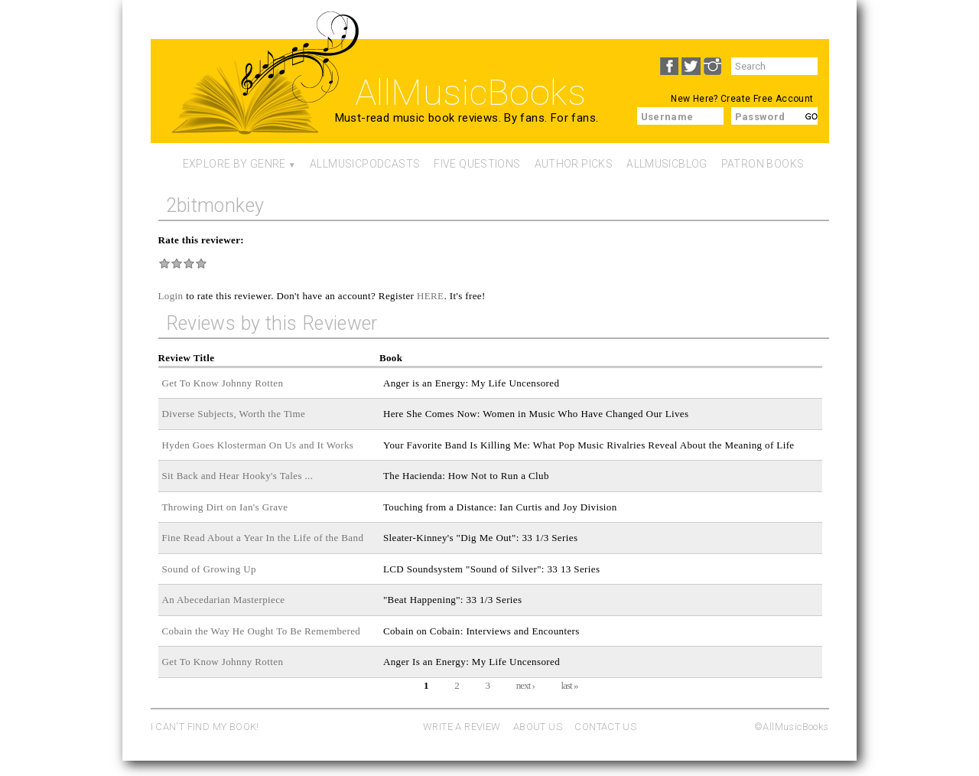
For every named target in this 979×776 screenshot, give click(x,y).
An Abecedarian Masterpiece (223, 599)
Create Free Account (766, 98)
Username (667, 116)
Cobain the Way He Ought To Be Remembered (261, 631)
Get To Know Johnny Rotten (223, 383)
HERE (430, 296)
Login (171, 296)
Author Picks (574, 164)
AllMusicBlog (666, 164)
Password (760, 116)
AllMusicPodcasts (365, 164)
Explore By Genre (234, 164)
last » (569, 685)
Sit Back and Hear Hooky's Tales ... (238, 475)
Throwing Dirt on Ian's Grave (225, 507)
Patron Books (763, 164)
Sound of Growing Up (209, 569)
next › (525, 685)
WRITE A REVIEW (461, 726)
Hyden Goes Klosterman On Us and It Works (258, 445)
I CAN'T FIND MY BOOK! (205, 726)
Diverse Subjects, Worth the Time (234, 413)
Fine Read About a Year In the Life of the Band (263, 537)
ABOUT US (537, 726)
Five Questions (477, 164)
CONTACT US (605, 726)
